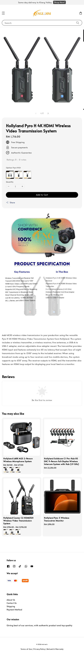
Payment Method (14, 609)
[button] (3, 13)
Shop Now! (59, 2)
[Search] (77, 22)
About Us (11, 600)
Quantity (9, 182)
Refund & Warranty (55, 649)
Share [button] (10, 202)
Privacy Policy (39, 649)
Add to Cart (42, 194)
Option (13, 167)
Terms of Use (26, 649)
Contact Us (12, 603)
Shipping (11, 606)
